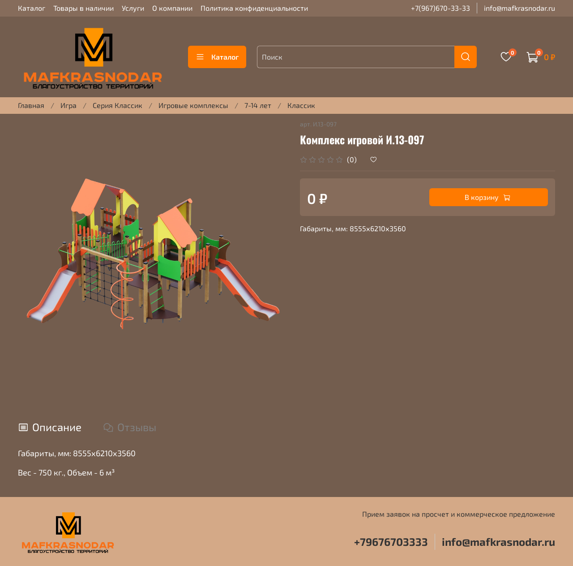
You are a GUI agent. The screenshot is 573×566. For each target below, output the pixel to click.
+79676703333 (391, 541)
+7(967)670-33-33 (440, 8)
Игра (68, 105)
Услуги (133, 8)
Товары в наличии (83, 8)
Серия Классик (117, 105)
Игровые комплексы (193, 105)
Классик (301, 105)
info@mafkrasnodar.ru (519, 8)
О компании (172, 8)
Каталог (31, 8)
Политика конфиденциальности (254, 8)
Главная (31, 105)
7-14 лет (257, 105)
